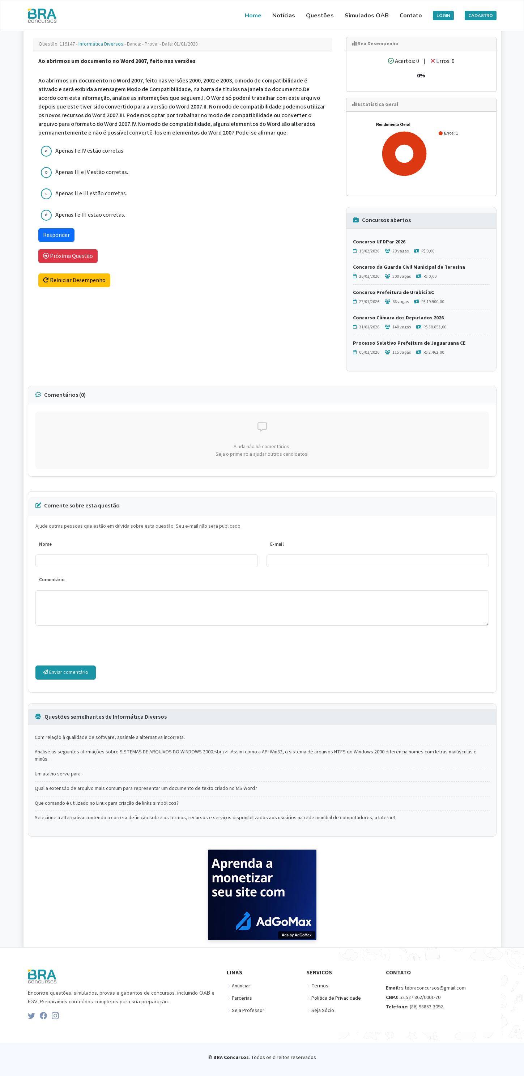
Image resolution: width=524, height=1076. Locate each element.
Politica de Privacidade (336, 998)
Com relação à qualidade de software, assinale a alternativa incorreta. (110, 737)
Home (253, 16)
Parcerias (242, 998)
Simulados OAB (367, 16)
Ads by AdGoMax (296, 935)
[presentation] (90, 645)
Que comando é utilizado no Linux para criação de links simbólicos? (107, 803)
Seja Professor (248, 1010)
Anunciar (241, 985)
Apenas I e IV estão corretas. (89, 151)
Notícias (283, 16)
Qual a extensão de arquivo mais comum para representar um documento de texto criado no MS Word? (146, 788)
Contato (411, 16)
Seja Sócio (322, 1010)
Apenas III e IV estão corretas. (91, 172)
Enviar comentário (65, 672)
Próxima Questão (68, 256)
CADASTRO (480, 15)
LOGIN (443, 15)
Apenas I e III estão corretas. (90, 215)
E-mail (277, 544)
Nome (45, 544)
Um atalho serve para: (58, 774)
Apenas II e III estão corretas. (91, 193)
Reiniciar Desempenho (74, 280)
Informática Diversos (101, 44)
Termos (319, 985)
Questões (320, 16)
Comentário (52, 580)
